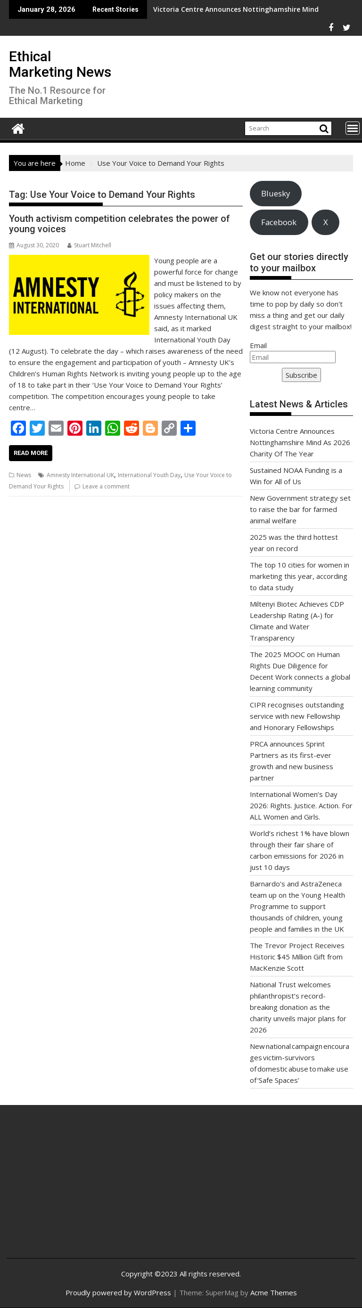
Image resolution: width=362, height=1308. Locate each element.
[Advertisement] (72, 1189)
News (23, 475)
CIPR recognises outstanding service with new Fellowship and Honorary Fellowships (297, 716)
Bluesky (275, 193)
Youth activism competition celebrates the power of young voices (119, 224)
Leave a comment (106, 486)
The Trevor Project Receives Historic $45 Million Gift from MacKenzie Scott (297, 957)
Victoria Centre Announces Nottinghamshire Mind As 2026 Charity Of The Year (220, 9)
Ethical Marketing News (60, 64)
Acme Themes (273, 1292)
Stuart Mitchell (89, 245)
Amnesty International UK (80, 475)
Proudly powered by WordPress (118, 1292)
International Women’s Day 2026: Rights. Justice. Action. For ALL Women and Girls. (301, 805)
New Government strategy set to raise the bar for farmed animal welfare (300, 509)
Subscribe (301, 375)
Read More (31, 452)
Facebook (278, 222)
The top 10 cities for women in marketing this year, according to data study (299, 576)
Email (258, 345)
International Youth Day (149, 475)
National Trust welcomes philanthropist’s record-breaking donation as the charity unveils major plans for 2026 (298, 1007)
